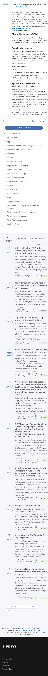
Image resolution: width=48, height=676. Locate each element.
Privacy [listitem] (5, 662)
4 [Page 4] (19, 607)
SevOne (21, 561)
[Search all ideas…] (15, 121)
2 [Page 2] (11, 607)
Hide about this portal (19, 7)
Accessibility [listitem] (7, 669)
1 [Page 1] (7, 607)
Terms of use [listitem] (7, 666)
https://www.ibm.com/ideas (22, 92)
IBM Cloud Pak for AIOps (25, 375)
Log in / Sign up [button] (39, 121)
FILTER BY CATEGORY (12, 133)
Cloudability (22, 460)
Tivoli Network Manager (26, 277)
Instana (20, 311)
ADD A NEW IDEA (24, 128)
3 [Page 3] (15, 607)
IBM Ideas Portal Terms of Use (29, 630)
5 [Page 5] (23, 607)
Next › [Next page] (33, 607)
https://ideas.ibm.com (39, 100)
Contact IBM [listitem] (7, 659)
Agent (27, 311)
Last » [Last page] (9, 610)
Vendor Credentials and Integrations (26, 461)
